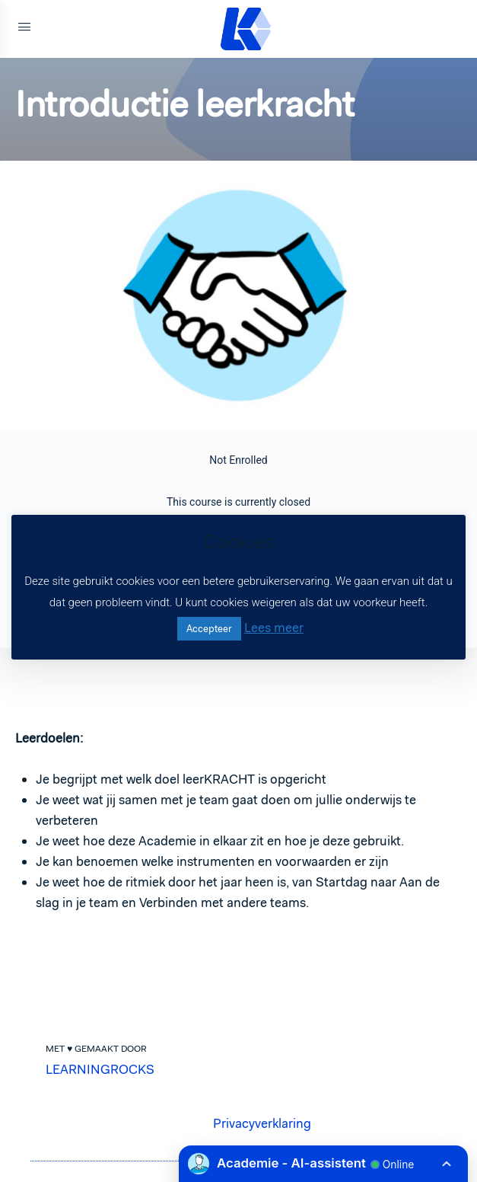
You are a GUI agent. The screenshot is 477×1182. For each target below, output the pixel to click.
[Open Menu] (24, 29)
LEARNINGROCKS (100, 1069)
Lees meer (274, 627)
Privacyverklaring (262, 1123)
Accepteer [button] (209, 628)
